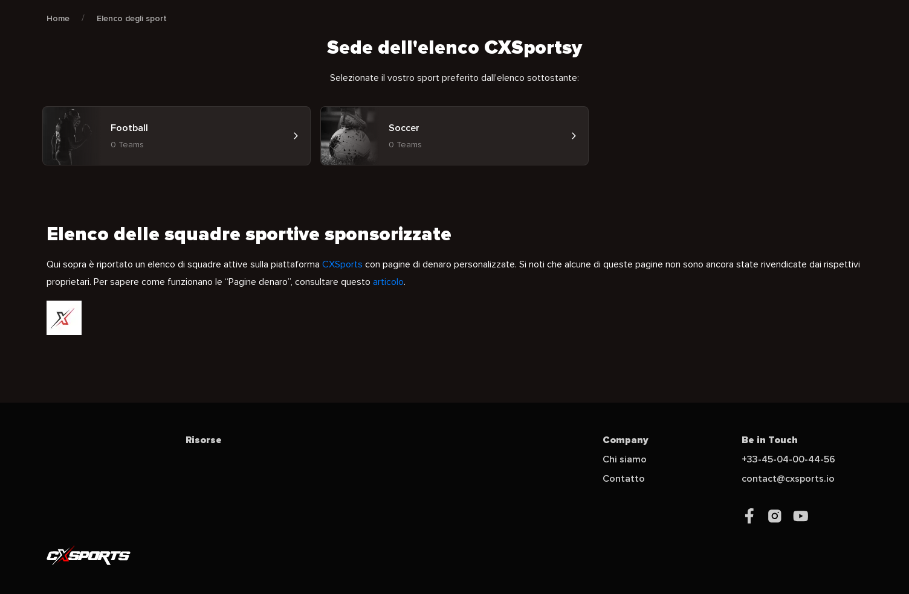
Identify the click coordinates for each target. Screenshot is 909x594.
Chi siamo (625, 459)
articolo (388, 282)
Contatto (624, 479)
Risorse (204, 440)
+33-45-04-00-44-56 (788, 459)
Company (626, 440)
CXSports (342, 264)
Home (58, 18)
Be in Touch (770, 440)
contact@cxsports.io (788, 479)
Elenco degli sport (132, 18)
